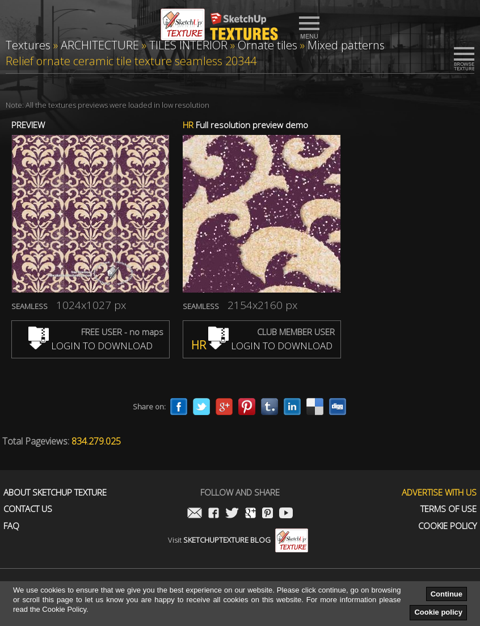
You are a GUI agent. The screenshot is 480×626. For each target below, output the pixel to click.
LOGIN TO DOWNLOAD (90, 345)
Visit (238, 540)
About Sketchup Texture (55, 492)
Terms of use (448, 509)
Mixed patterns (346, 45)
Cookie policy (438, 612)
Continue (446, 594)
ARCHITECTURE (100, 45)
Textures (28, 45)
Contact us (27, 509)
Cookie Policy (447, 526)
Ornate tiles (267, 45)
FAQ (11, 526)
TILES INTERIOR (188, 45)
